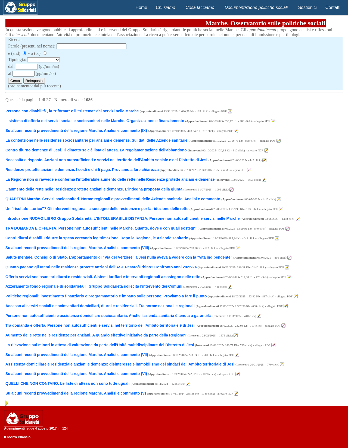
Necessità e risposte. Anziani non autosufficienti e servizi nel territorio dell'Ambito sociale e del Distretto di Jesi (106, 160)
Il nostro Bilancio (17, 437)
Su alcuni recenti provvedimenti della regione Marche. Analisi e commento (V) (75, 393)
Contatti (332, 7)
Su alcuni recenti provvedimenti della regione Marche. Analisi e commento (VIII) (77, 248)
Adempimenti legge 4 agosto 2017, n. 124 (36, 428)
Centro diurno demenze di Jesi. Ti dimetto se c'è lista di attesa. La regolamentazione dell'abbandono (96, 150)
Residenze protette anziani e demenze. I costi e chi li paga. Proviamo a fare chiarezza (82, 169)
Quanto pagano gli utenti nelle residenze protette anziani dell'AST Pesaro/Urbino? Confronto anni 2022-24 (101, 267)
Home (141, 7)
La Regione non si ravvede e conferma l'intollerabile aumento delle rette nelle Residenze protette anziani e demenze (110, 179)
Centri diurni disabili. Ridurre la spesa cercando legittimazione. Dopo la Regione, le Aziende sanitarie (96, 238)
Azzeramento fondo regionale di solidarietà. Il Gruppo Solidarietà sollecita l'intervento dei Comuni (94, 286)
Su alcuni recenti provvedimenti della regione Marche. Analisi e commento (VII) (76, 354)
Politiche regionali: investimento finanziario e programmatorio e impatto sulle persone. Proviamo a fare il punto (106, 296)
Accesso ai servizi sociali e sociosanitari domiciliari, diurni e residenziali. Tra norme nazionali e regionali (100, 306)
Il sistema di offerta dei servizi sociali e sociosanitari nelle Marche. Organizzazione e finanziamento (94, 121)
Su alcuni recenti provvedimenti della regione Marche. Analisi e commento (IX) (76, 130)
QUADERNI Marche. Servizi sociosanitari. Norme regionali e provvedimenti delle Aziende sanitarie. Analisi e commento (112, 199)
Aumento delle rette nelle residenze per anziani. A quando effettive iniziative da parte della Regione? (96, 335)
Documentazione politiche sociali (256, 7)
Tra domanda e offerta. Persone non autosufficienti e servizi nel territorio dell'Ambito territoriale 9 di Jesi (100, 325)
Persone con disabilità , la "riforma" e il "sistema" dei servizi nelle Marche (72, 111)
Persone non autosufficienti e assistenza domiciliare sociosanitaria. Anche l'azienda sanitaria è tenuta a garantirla (108, 315)
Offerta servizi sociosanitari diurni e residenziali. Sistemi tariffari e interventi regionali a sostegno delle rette (102, 277)
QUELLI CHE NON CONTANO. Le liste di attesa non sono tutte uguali (67, 383)
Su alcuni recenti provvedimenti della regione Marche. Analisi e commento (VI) (76, 373)
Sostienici (307, 7)
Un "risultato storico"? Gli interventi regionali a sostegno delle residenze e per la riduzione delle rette (96, 208)
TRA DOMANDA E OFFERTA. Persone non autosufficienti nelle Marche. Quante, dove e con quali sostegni (101, 228)
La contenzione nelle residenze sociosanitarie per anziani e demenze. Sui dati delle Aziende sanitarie (96, 140)
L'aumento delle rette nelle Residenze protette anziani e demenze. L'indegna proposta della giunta (93, 189)
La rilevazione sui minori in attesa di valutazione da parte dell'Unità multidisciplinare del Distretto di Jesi (99, 345)
